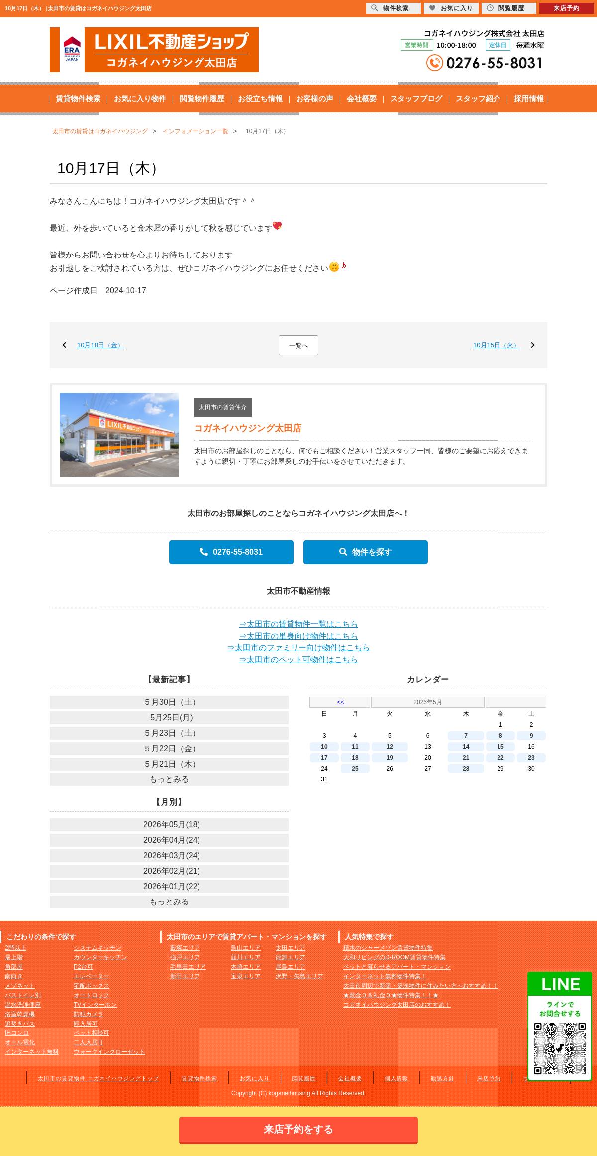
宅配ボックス (91, 985)
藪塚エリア (185, 947)
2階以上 (15, 947)
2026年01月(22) (171, 886)
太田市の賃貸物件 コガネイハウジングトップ (98, 1078)
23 (531, 757)
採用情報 (529, 98)
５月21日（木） (171, 764)
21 (466, 757)
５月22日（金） (171, 748)
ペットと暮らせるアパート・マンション (397, 966)
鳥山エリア (246, 947)
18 (355, 757)
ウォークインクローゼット (109, 1051)
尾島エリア (290, 966)
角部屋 (14, 966)
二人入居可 (88, 1042)
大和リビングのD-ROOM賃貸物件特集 (394, 957)
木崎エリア (246, 966)
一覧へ (298, 345)
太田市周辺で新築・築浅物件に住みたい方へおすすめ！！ (420, 985)
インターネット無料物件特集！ (385, 976)
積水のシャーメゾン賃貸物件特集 (388, 947)
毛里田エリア (188, 966)
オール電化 (20, 1042)
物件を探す (365, 552)
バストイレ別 (23, 995)
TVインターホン (95, 1004)
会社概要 (362, 98)
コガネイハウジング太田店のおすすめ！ (397, 1004)
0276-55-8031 (231, 552)
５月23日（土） (171, 733)
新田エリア (185, 976)
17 (324, 757)
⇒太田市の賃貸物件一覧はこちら (298, 624)
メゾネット (20, 985)
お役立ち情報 (260, 98)
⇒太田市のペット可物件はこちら (298, 659)
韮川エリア (246, 957)
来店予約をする (298, 1129)
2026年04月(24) (171, 840)
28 (466, 768)
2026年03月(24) (171, 855)
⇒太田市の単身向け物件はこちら (298, 636)
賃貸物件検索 (78, 98)
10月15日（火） (496, 345)
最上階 (14, 957)
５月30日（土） (171, 702)
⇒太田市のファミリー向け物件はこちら (298, 647)
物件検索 (390, 8)
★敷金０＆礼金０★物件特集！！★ (391, 995)
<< (340, 702)
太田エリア (290, 947)
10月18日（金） (100, 345)
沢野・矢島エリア (299, 976)
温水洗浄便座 (23, 1004)
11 (355, 746)
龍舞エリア (290, 957)
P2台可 (83, 966)
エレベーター (91, 976)
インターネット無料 (32, 1051)
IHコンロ (17, 1032)
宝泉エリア (246, 976)
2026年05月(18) (171, 824)
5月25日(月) (171, 717)
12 (390, 746)
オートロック (91, 995)
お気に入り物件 (140, 98)
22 (500, 757)
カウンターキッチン (100, 957)
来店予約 (489, 1078)
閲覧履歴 (304, 1078)
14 (466, 746)
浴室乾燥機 (20, 1014)
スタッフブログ (416, 98)
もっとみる (169, 779)
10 (324, 746)
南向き (14, 976)
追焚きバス (20, 1023)
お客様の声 (314, 98)
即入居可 (86, 1023)
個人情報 (396, 1078)
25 (355, 768)
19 (390, 757)
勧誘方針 (443, 1078)
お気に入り (255, 1078)
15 (500, 746)
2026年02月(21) (171, 871)
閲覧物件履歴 (202, 98)
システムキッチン (97, 947)
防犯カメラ (88, 1014)
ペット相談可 (91, 1032)
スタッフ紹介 (478, 98)
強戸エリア (185, 957)
